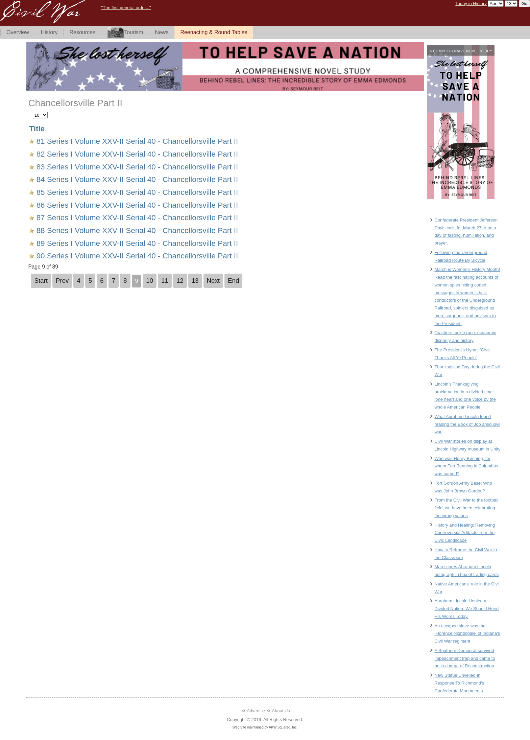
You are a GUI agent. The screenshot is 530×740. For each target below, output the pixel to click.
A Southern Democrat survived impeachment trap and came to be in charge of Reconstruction (464, 658)
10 (149, 280)
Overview (17, 32)
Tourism (125, 33)
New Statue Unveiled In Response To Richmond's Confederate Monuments (459, 683)
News (161, 32)
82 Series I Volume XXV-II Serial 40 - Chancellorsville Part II (136, 154)
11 (164, 280)
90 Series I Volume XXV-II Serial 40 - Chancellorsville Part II (136, 256)
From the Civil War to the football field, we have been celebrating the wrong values (466, 508)
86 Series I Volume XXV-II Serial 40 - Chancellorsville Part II (136, 205)
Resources (82, 32)
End (233, 280)
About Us (281, 710)
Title (37, 128)
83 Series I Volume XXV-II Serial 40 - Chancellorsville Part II (136, 167)
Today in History (470, 3)
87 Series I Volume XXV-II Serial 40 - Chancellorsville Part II (136, 217)
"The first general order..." (126, 7)
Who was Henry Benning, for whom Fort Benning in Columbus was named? (466, 466)
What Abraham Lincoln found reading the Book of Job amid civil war (467, 424)
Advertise (256, 710)
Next (213, 280)
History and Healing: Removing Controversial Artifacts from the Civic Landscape (464, 533)
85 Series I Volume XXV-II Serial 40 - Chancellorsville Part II (136, 192)
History (49, 32)
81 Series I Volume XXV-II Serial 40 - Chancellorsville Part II (136, 141)
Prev (62, 280)
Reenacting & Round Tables (213, 32)
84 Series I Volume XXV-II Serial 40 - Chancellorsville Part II (136, 179)
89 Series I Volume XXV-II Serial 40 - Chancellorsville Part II (136, 243)
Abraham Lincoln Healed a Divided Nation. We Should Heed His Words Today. (466, 608)
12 (180, 280)
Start (41, 280)
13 (195, 280)
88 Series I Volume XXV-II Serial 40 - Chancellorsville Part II (136, 230)
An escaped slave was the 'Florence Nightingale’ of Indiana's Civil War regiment (467, 633)
